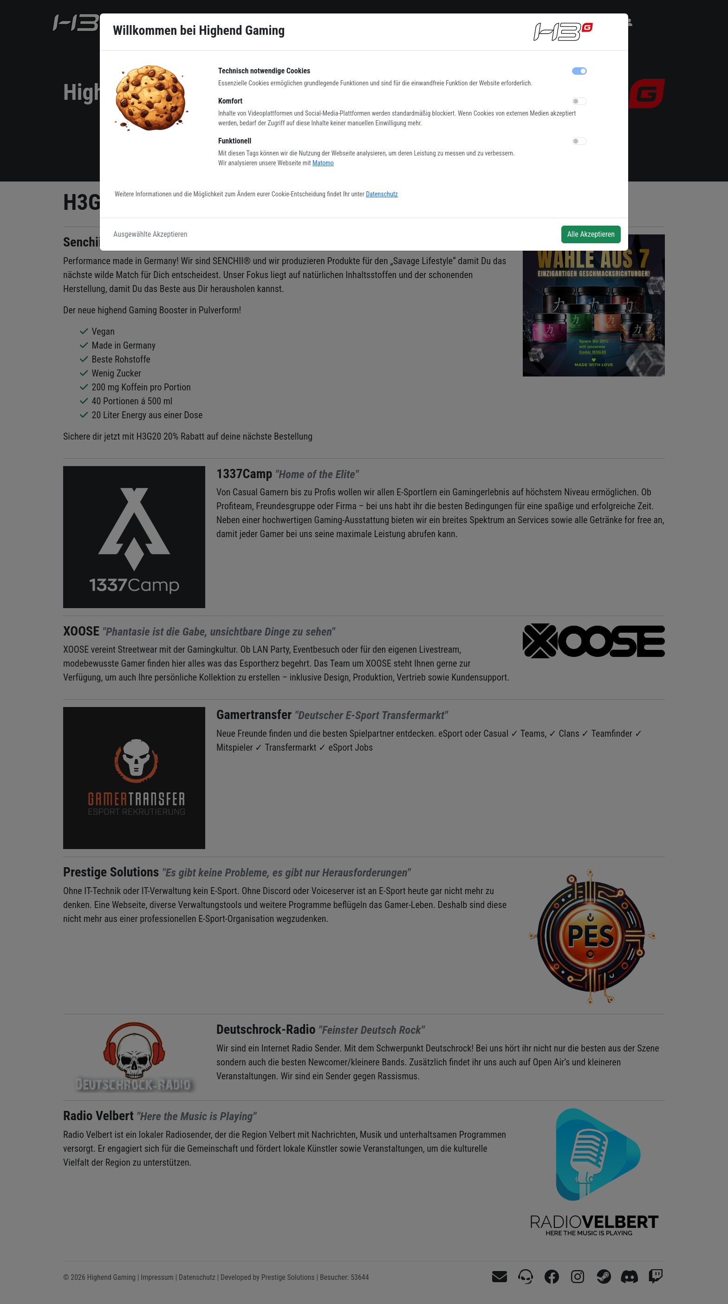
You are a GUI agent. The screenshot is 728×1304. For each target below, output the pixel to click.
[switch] (579, 101)
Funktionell (234, 140)
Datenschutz (382, 194)
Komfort (230, 101)
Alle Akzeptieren (591, 234)
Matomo (323, 163)
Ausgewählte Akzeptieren (150, 234)
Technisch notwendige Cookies (264, 70)
